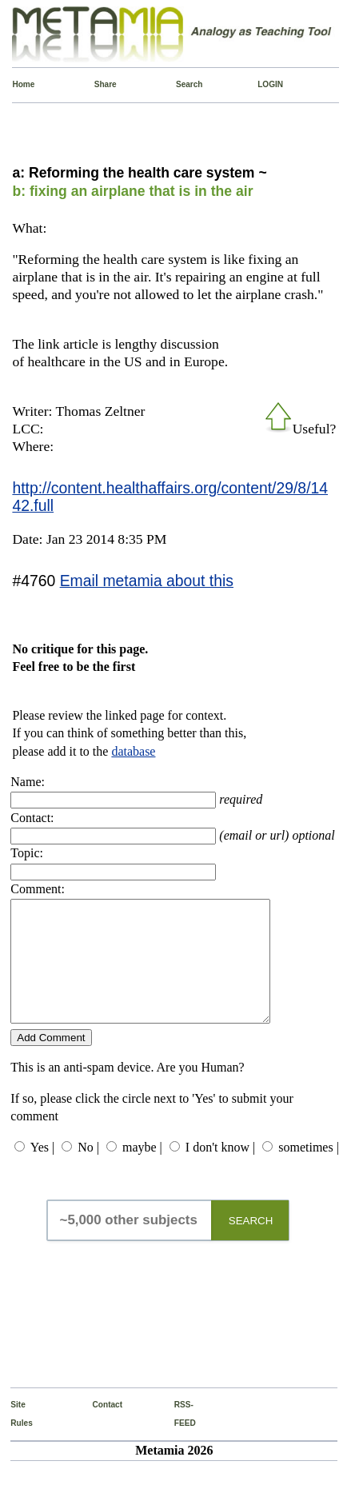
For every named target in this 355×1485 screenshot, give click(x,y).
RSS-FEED (178, 1437)
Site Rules (14, 1437)
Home (16, 84)
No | (88, 1171)
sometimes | (308, 1171)
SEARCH (251, 1245)
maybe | (142, 1171)
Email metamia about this (146, 580)
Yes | (42, 1171)
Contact (97, 1428)
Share (98, 84)
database (133, 751)
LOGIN (261, 84)
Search (180, 84)
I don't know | (220, 1171)
